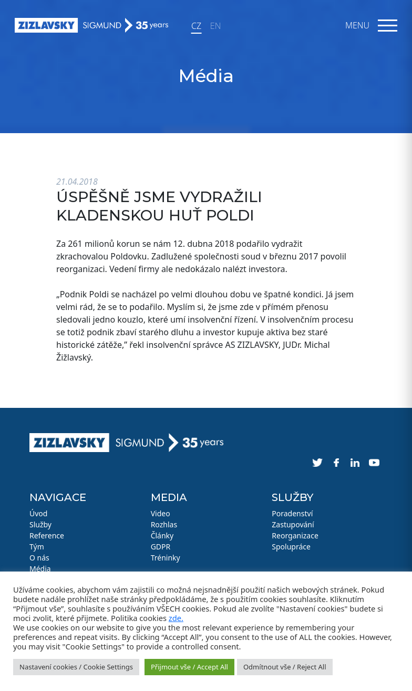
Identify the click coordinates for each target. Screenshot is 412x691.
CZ (196, 26)
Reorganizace (295, 535)
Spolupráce (291, 547)
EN (215, 26)
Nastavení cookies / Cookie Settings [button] (76, 667)
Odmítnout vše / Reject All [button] (284, 667)
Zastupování (293, 524)
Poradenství (292, 513)
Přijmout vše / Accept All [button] (189, 667)
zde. (176, 618)
